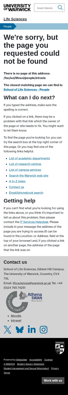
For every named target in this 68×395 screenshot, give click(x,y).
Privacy (55, 368)
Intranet (16, 320)
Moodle (16, 316)
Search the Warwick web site (28, 175)
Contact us (16, 187)
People (8, 26)
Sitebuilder (21, 359)
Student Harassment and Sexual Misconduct (26, 368)
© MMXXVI (9, 364)
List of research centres (25, 164)
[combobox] (49, 7)
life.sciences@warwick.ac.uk (32, 283)
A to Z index (17, 181)
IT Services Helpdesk (34, 222)
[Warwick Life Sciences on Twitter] (7, 332)
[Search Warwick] (49, 7)
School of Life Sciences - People (27, 89)
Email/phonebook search (26, 193)
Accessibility (35, 359)
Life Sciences (15, 19)
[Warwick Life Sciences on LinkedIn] (32, 332)
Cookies (48, 359)
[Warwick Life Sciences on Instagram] (43, 332)
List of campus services (25, 170)
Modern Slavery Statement (30, 364)
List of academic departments (29, 158)
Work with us (53, 380)
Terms (7, 372)
